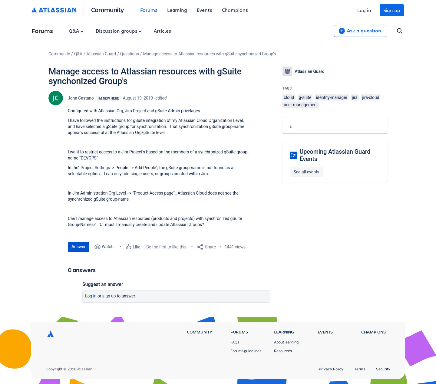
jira (355, 97)
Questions (129, 53)
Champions (235, 10)
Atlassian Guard (101, 53)
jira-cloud (370, 97)
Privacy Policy (331, 369)
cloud (289, 97)
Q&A (76, 31)
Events (204, 10)
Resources (283, 351)
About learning (286, 342)
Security (383, 369)
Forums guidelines (245, 351)
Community (107, 9)
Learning (177, 10)
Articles (162, 31)
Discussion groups (119, 31)
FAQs (234, 342)
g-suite (305, 97)
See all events (306, 171)
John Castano (81, 98)
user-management (301, 104)
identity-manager (331, 97)
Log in (364, 10)
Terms (359, 369)
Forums (148, 10)
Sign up (391, 10)
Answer (78, 246)
